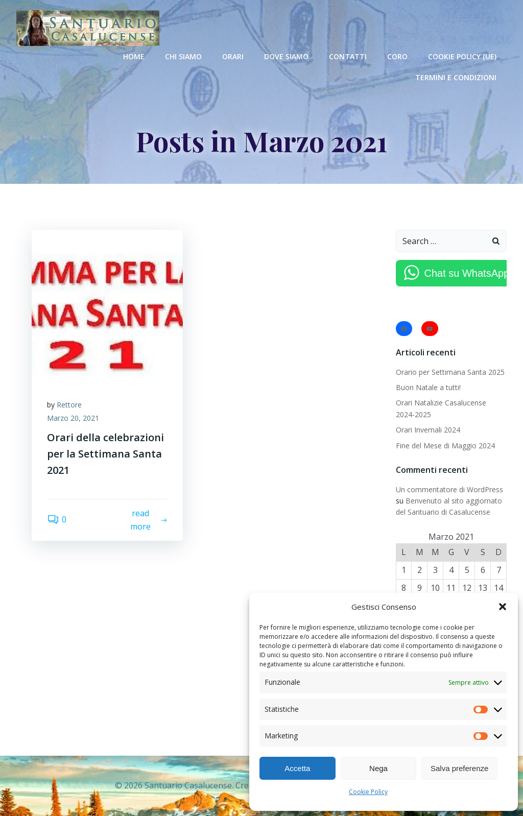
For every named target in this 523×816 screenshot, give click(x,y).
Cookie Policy (368, 791)
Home (134, 56)
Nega (378, 768)
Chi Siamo (183, 56)
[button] (502, 607)
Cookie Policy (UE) (462, 56)
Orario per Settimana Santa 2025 (450, 372)
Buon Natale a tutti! (428, 387)
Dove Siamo (286, 56)
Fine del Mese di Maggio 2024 (445, 445)
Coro (397, 56)
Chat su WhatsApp (467, 273)
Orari (233, 56)
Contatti (348, 56)
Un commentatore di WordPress (449, 489)
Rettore (69, 405)
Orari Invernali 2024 (428, 430)
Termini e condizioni (455, 77)
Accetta (297, 768)
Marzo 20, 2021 (73, 418)
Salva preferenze (459, 768)
